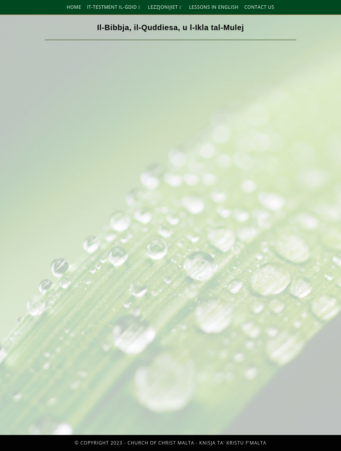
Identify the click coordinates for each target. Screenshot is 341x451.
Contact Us (259, 7)
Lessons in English (213, 7)
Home (74, 7)
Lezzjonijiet (165, 7)
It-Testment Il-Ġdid (114, 7)
